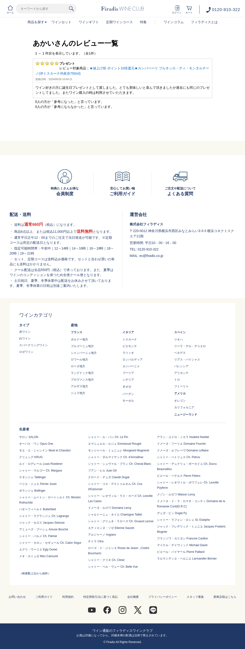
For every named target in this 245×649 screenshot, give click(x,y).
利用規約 (68, 597)
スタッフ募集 (195, 597)
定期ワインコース (119, 22)
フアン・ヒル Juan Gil (102, 470)
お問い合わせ (17, 597)
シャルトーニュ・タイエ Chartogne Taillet (115, 514)
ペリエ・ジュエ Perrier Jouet (37, 484)
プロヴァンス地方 (82, 379)
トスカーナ (129, 339)
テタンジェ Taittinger (32, 477)
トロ (177, 379)
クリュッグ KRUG (31, 457)
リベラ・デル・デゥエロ (190, 346)
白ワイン (25, 338)
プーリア (128, 373)
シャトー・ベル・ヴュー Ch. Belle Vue (113, 566)
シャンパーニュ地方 (84, 353)
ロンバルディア (132, 359)
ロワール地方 (79, 359)
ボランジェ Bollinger (32, 490)
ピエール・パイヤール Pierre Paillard (181, 552)
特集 (143, 22)
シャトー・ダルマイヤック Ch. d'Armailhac (116, 457)
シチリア (128, 379)
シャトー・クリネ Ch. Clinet (106, 560)
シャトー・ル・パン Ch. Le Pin (108, 437)
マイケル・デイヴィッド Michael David (182, 545)
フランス (76, 332)
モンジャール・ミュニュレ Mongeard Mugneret (118, 450)
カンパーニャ (131, 366)
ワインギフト (89, 22)
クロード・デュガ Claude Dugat (108, 477)
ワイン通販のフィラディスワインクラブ (122, 630)
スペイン (180, 332)
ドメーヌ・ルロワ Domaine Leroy (109, 508)
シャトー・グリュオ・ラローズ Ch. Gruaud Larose (120, 521)
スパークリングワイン (33, 345)
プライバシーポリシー (162, 597)
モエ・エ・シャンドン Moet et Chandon (45, 450)
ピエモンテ (129, 346)
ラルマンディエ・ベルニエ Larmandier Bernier (187, 558)
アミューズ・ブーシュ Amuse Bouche (43, 529)
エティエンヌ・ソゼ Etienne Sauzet (111, 528)
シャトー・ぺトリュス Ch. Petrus (178, 457)
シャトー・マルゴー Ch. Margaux (40, 470)
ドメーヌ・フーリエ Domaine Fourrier (181, 443)
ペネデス (180, 353)
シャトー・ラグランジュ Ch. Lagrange (44, 516)
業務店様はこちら (224, 597)
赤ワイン (25, 331)
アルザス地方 (79, 386)
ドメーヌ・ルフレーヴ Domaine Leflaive (183, 450)
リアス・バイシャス (187, 359)
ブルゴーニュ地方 (82, 346)
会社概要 (133, 597)
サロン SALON (28, 437)
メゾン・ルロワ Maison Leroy (176, 494)
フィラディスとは (204, 22)
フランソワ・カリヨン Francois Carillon (182, 538)
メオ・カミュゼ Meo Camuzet (38, 556)
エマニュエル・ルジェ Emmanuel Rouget (114, 443)
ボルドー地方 (79, 339)
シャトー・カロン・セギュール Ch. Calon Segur (50, 542)
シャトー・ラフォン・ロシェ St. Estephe (183, 519)
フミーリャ (181, 386)
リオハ (178, 339)
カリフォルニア (184, 407)
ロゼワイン (26, 352)
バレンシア (181, 366)
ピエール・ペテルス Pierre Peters (178, 475)
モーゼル (128, 400)
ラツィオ (128, 353)
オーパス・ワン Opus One (36, 443)
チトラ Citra (96, 541)
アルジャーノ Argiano (102, 534)
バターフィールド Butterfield (37, 509)
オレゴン (180, 400)
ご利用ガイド (44, 597)
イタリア (128, 332)
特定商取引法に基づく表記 (100, 597)
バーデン (128, 394)
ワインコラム (174, 22)
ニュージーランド (185, 414)
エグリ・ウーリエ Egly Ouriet (38, 549)
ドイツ (126, 386)
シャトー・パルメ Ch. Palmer (38, 536)
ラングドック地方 (82, 373)
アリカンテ (181, 373)
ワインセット (61, 22)
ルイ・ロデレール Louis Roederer (40, 464)
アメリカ (180, 393)
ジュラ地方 (78, 393)
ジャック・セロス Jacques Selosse (42, 522)
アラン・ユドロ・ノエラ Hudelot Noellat (183, 437)
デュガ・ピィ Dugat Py (172, 513)
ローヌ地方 (78, 366)
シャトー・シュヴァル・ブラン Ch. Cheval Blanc (119, 464)
